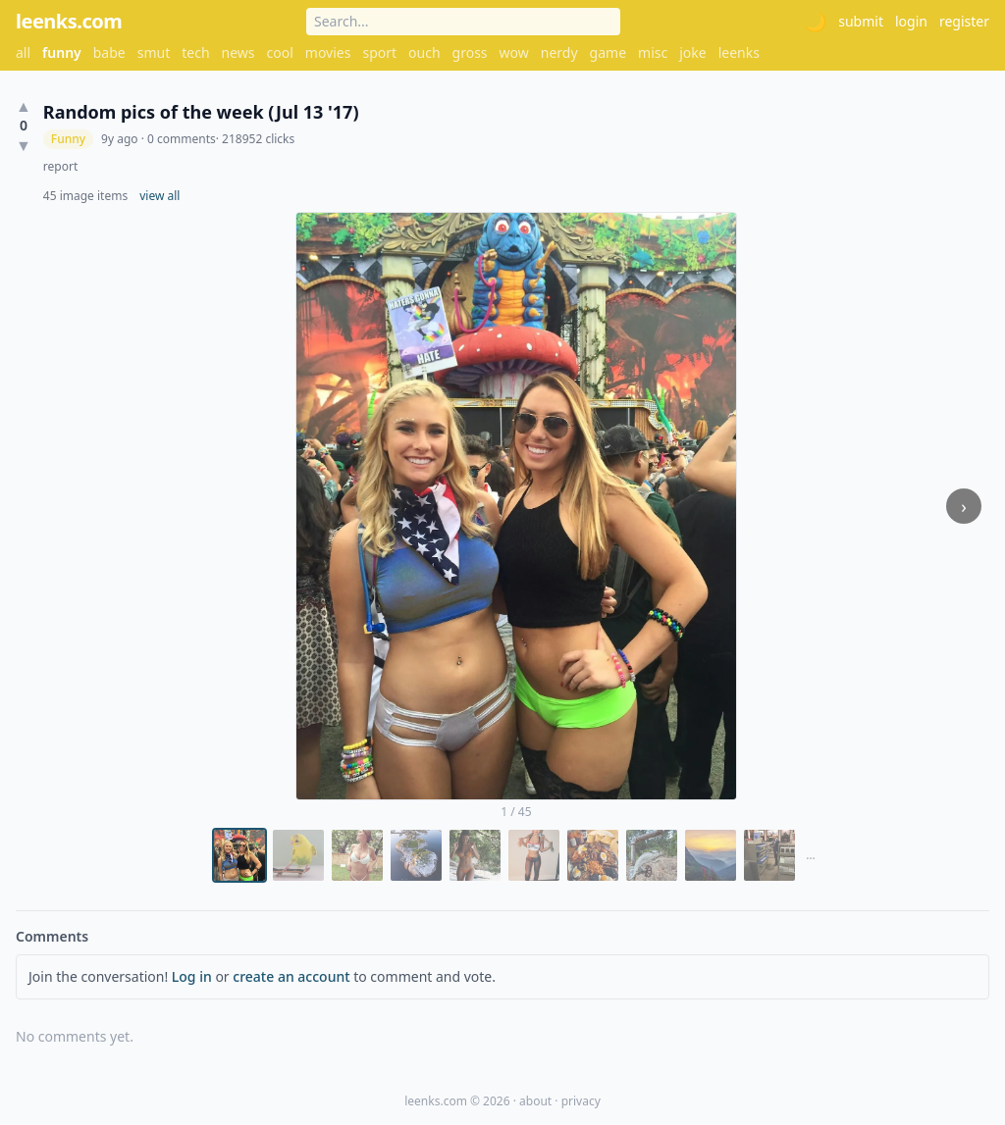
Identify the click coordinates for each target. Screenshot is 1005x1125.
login (911, 21)
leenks (739, 52)
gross (470, 52)
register (964, 21)
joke (692, 52)
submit (860, 21)
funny (61, 52)
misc (652, 52)
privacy (581, 1101)
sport (379, 52)
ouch (424, 52)
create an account (291, 976)
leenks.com (69, 21)
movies (328, 52)
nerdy (559, 52)
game (608, 52)
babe (109, 52)
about (535, 1101)
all (23, 52)
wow (514, 52)
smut (154, 52)
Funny (68, 138)
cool (280, 52)
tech (195, 52)
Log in (192, 976)
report (60, 167)
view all (159, 196)
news (238, 52)
